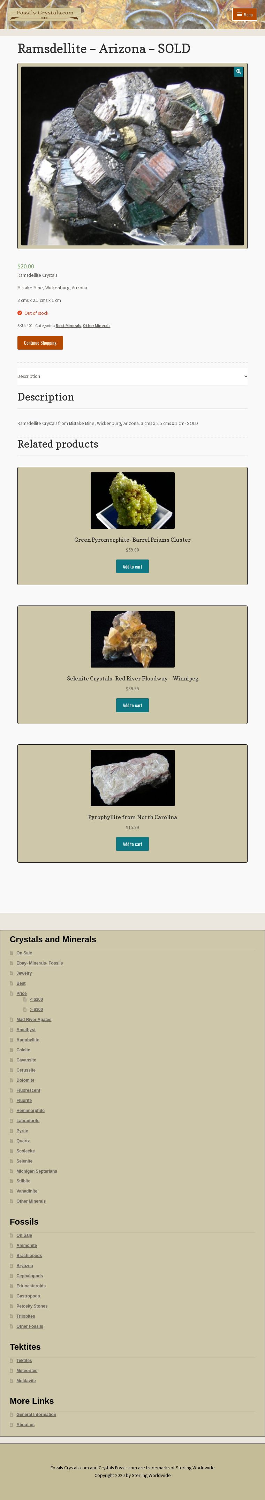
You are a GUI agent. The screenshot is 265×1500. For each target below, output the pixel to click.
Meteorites (26, 1370)
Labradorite (27, 1120)
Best (20, 983)
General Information (36, 1414)
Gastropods (28, 1296)
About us (25, 1424)
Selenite (24, 1161)
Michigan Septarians (36, 1171)
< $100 (36, 999)
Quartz (23, 1141)
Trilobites (25, 1316)
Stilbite (23, 1181)
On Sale (24, 953)
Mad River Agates (33, 1019)
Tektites (24, 1360)
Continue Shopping (40, 342)
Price (21, 993)
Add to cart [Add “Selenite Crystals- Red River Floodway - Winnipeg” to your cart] (132, 705)
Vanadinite (26, 1191)
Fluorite (24, 1100)
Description (28, 376)
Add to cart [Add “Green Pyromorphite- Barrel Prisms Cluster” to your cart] (132, 566)
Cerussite (26, 1070)
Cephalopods (29, 1275)
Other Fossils (29, 1326)
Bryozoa (24, 1265)
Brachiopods (29, 1255)
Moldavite (26, 1380)
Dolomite (25, 1080)
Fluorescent (28, 1090)
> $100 (36, 1009)
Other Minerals (97, 325)
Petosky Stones (31, 1306)
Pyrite (22, 1130)
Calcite (23, 1050)
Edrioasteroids (31, 1286)
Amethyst (26, 1029)
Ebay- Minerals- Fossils (39, 963)
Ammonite (26, 1245)
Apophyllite (27, 1039)
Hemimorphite (30, 1110)
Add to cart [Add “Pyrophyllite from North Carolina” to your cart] (132, 843)
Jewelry (24, 973)
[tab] (132, 377)
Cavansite (26, 1060)
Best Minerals (68, 325)
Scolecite (25, 1151)
